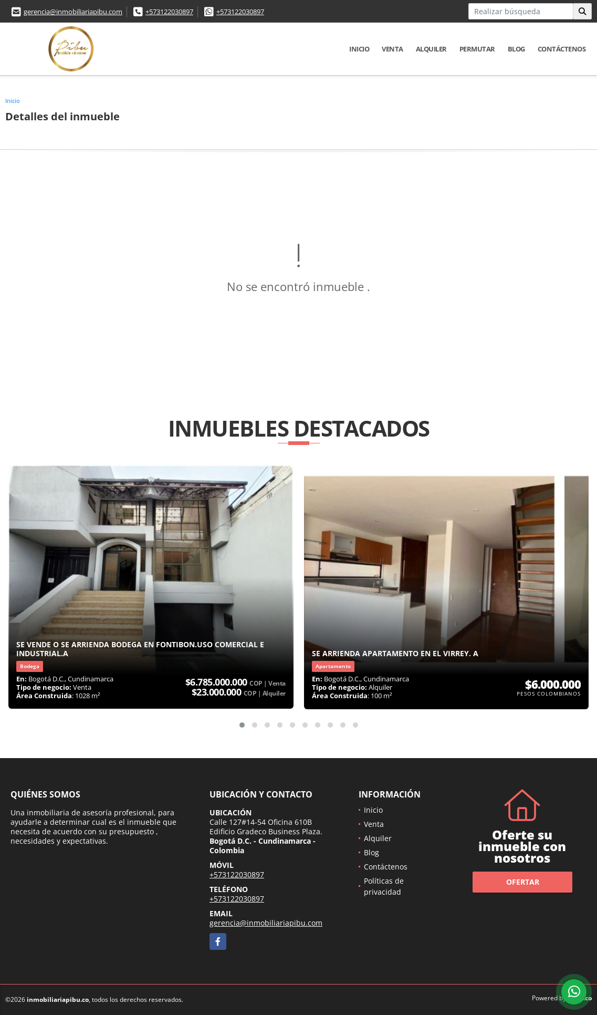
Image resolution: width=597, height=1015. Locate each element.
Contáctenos (562, 49)
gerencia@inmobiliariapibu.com (73, 11)
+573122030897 (169, 11)
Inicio (359, 49)
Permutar (477, 49)
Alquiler (431, 49)
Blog (516, 49)
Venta (392, 49)
